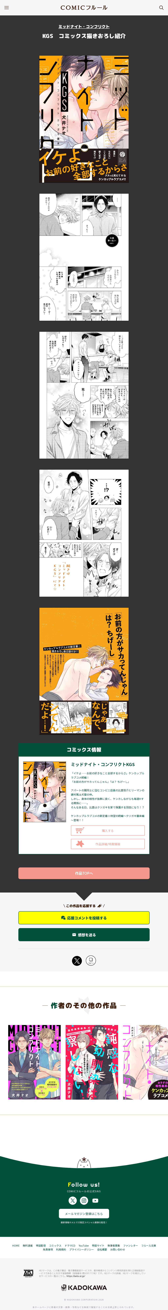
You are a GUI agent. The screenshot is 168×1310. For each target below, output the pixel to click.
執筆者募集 (114, 1233)
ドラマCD (70, 1233)
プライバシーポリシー (81, 1237)
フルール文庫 (148, 1233)
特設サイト (98, 1233)
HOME (16, 1233)
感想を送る (84, 934)
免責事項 (48, 1237)
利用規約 (61, 1237)
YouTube (84, 1233)
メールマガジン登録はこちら (84, 1201)
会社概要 (102, 1237)
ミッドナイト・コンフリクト (84, 26)
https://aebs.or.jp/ (76, 1263)
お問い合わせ (117, 1237)
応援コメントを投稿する (84, 917)
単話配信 (41, 1233)
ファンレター (130, 1233)
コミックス (55, 1233)
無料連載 (28, 1233)
